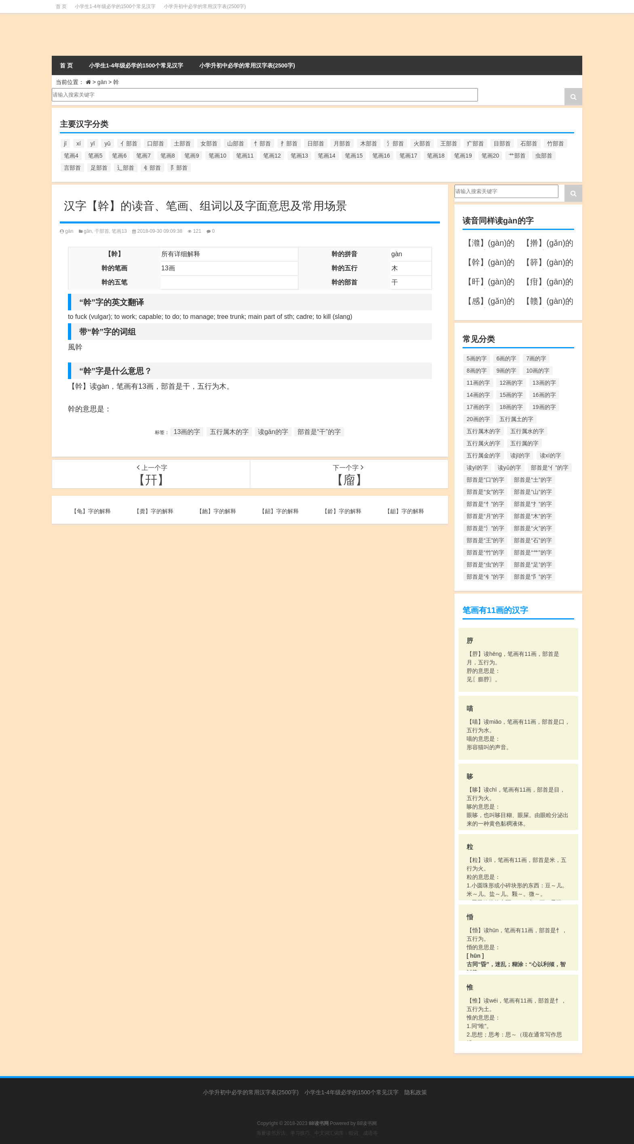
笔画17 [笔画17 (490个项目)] (408, 155)
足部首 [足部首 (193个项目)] (99, 167)
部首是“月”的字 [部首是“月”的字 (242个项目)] (485, 516)
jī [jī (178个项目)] (65, 143)
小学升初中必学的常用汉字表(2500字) (205, 6)
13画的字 (186, 431)
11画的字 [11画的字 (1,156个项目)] (478, 382)
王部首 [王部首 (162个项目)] (448, 143)
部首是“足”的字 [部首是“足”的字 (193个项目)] (533, 564)
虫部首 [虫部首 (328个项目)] (543, 155)
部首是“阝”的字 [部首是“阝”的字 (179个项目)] (533, 576)
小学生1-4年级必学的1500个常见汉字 (115, 6)
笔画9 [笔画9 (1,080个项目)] (191, 155)
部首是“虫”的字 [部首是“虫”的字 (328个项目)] (485, 564)
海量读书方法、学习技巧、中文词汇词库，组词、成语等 (317, 1133)
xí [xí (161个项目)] (78, 143)
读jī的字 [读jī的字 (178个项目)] (520, 455)
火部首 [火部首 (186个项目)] (422, 143)
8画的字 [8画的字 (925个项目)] (477, 370)
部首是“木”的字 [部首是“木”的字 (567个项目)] (533, 516)
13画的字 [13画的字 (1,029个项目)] (544, 382)
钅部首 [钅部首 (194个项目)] (152, 167)
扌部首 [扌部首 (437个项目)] (289, 143)
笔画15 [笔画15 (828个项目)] (354, 155)
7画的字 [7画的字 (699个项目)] (536, 358)
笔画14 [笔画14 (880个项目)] (327, 155)
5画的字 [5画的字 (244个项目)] (477, 358)
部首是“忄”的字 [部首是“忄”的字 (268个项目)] (485, 504)
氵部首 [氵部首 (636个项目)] (395, 143)
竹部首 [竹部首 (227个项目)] (555, 143)
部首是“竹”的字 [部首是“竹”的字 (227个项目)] (485, 552)
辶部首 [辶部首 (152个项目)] (125, 167)
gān (102, 82)
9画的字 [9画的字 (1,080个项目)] (507, 370)
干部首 (102, 231)
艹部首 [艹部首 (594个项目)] (517, 155)
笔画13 (119, 231)
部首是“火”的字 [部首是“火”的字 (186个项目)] (533, 528)
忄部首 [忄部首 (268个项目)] (262, 143)
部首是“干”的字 (319, 431)
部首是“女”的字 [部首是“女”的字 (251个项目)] (485, 492)
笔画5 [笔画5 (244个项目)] (95, 155)
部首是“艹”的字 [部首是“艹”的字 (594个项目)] (533, 552)
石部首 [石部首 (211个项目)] (528, 143)
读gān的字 (273, 431)
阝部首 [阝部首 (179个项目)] (179, 167)
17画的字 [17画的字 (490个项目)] (478, 407)
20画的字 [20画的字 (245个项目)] (478, 419)
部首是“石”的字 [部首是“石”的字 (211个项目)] (533, 540)
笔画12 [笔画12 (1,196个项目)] (272, 155)
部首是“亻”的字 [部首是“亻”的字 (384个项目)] (549, 467)
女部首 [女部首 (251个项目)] (209, 143)
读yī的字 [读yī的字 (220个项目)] (477, 467)
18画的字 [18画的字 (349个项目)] (511, 407)
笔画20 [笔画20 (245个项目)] (490, 155)
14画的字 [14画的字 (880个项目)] (478, 395)
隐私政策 (415, 1092)
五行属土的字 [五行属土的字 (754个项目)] (516, 419)
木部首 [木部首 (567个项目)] (368, 143)
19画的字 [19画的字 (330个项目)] (544, 407)
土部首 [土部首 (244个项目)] (182, 143)
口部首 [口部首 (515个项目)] (155, 143)
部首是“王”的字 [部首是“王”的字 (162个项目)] (485, 540)
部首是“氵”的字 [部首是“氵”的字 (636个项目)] (485, 528)
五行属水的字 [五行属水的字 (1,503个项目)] (527, 431)
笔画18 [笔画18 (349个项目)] (436, 155)
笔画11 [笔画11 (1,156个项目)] (245, 155)
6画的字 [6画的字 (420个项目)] (507, 358)
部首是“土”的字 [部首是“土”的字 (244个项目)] (533, 479)
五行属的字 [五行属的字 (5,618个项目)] (524, 443)
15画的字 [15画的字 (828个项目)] (511, 395)
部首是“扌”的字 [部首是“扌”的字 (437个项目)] (533, 504)
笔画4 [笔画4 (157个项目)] (71, 155)
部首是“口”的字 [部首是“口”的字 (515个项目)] (485, 479)
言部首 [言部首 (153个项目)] (72, 167)
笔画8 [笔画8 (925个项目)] (168, 155)
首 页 (61, 6)
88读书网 (367, 1123)
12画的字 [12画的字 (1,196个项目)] (511, 382)
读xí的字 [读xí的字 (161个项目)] (550, 455)
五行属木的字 (229, 431)
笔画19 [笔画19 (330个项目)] (463, 155)
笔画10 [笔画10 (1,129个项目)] (217, 155)
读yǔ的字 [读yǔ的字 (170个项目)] (509, 467)
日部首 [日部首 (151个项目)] (315, 143)
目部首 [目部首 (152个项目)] (502, 143)
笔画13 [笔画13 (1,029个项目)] (300, 155)
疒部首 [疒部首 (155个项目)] (475, 143)
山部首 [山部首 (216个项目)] (235, 143)
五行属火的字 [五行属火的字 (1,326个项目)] (484, 443)
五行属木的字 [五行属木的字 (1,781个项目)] (484, 431)
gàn (69, 231)
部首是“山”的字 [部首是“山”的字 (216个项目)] (533, 492)
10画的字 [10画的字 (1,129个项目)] (537, 370)
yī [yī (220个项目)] (93, 143)
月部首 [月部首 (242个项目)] (342, 143)
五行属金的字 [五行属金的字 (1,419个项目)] (484, 455)
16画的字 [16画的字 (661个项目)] (544, 395)
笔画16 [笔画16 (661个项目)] (381, 155)
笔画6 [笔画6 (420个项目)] (119, 155)
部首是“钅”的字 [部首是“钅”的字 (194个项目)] (485, 576)
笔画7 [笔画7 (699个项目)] (143, 155)
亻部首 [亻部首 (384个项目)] (128, 143)
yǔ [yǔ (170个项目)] (107, 143)
